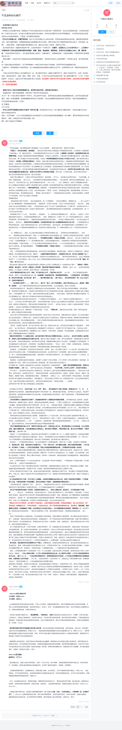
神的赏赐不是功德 (102, 75)
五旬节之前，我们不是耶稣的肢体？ (108, 52)
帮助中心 (47, 3)
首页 (26, 3)
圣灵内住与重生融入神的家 (105, 55)
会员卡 (39, 3)
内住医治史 (100, 49)
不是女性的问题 (101, 59)
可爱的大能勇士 (14, 141)
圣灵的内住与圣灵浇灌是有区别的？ (108, 62)
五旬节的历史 (100, 82)
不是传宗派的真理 (102, 79)
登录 (118, 3)
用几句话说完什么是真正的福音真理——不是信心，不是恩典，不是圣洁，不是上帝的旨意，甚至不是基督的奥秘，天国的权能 (108, 68)
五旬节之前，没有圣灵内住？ (106, 45)
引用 (86, 582)
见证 (3, 10)
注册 (110, 3)
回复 (80, 582)
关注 (102, 32)
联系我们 (67, 725)
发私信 (111, 32)
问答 (32, 3)
